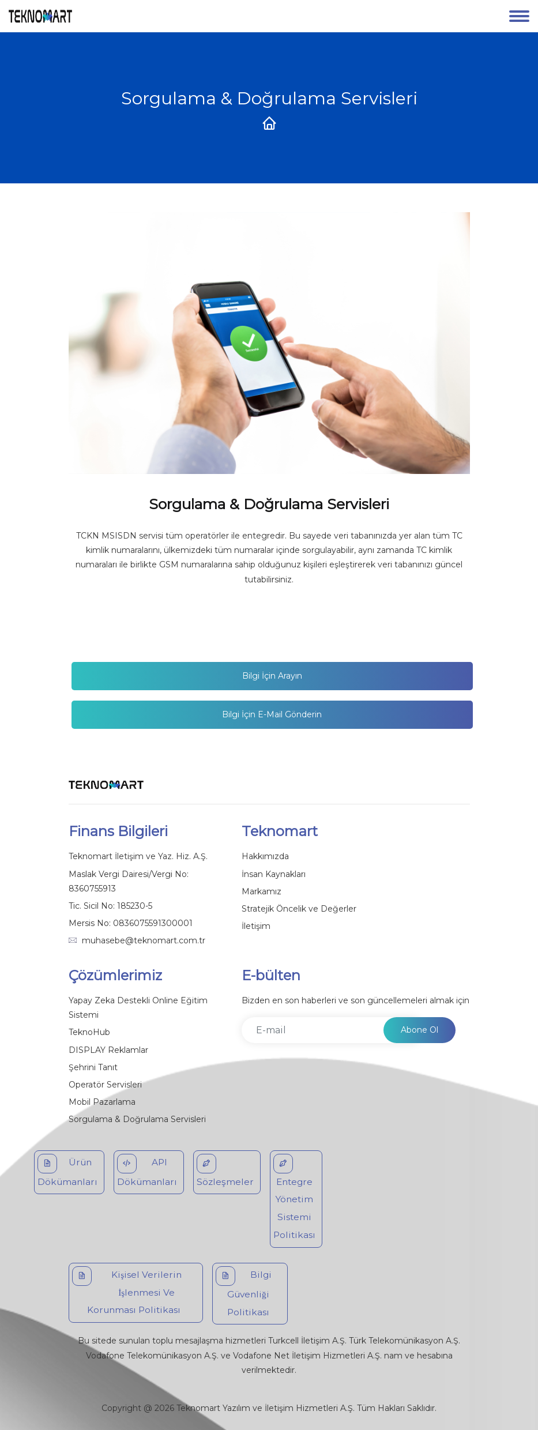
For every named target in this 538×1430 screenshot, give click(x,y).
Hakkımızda (265, 856)
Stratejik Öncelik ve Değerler (299, 909)
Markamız (261, 891)
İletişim (256, 926)
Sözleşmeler (225, 1170)
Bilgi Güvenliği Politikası (244, 1292)
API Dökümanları (147, 1170)
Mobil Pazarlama (102, 1102)
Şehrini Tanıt (93, 1067)
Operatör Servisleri (105, 1084)
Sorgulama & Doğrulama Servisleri (137, 1119)
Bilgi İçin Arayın (272, 676)
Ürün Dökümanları (67, 1170)
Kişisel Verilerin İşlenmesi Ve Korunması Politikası (127, 1291)
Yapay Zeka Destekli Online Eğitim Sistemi (138, 1007)
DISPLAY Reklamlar (108, 1050)
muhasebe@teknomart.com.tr (143, 940)
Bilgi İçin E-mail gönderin (272, 714)
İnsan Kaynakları (274, 874)
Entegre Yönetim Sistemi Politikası (294, 1197)
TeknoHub (89, 1032)
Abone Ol (419, 1030)
